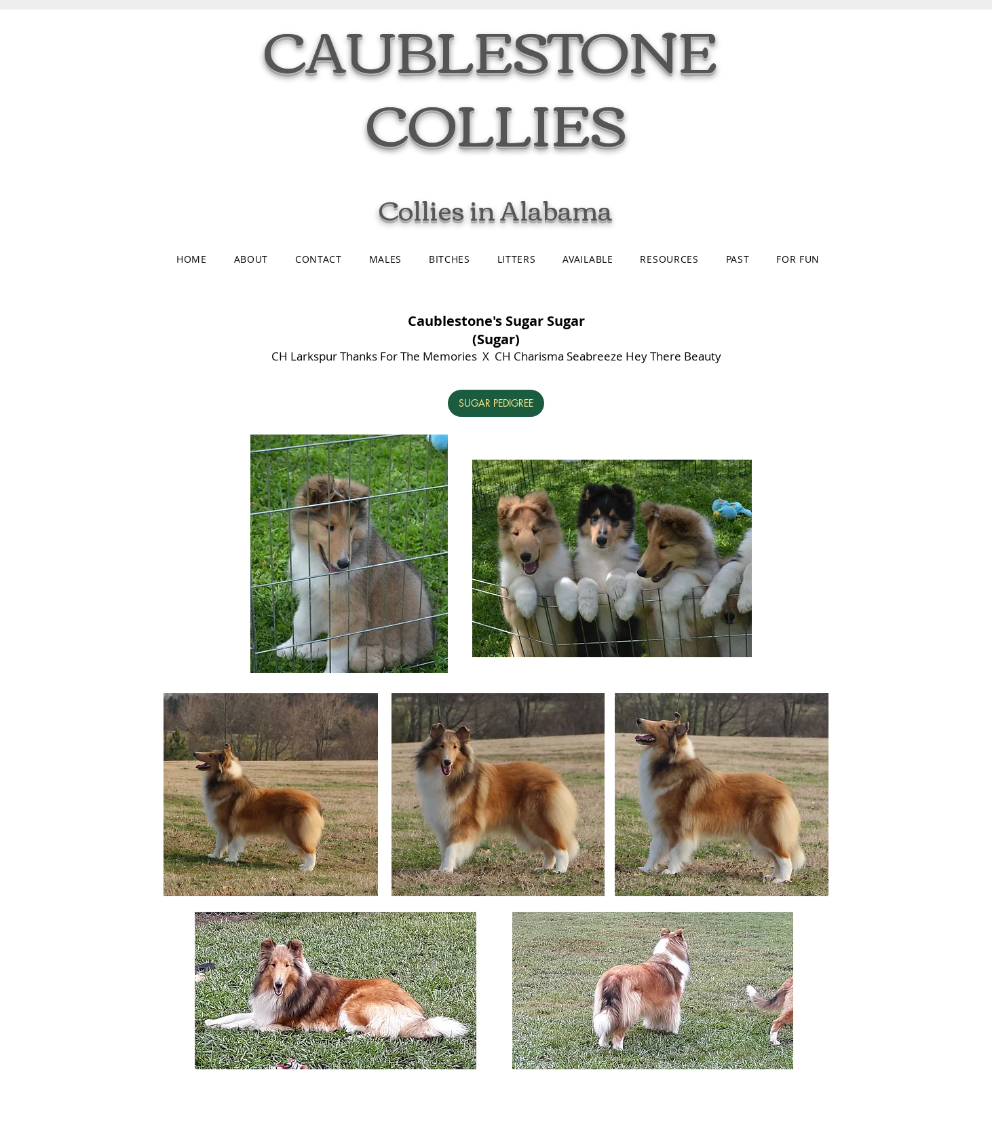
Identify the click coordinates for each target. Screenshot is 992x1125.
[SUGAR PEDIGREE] (496, 403)
